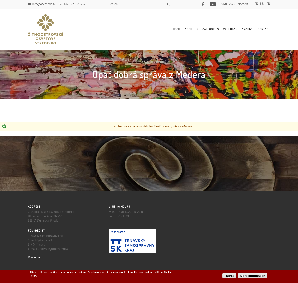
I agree (229, 275)
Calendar (230, 29)
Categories (210, 29)
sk (256, 4)
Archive (248, 29)
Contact (264, 29)
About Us (191, 29)
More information (253, 275)
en (268, 4)
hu (262, 4)
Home (177, 29)
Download (35, 257)
